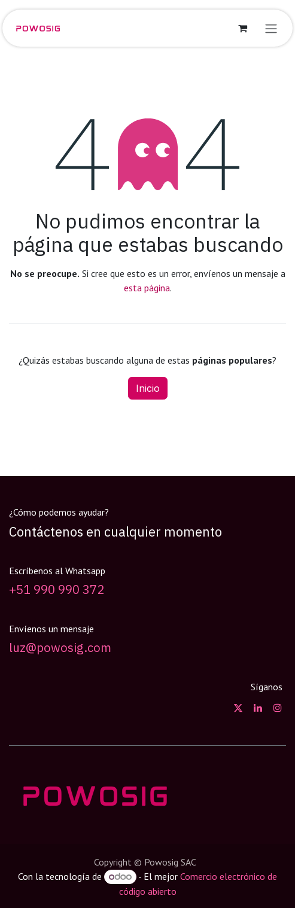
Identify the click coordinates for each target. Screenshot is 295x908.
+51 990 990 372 (56, 589)
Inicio (148, 388)
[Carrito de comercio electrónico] (242, 28)
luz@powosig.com (60, 647)
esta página (147, 288)
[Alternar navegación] (271, 28)
